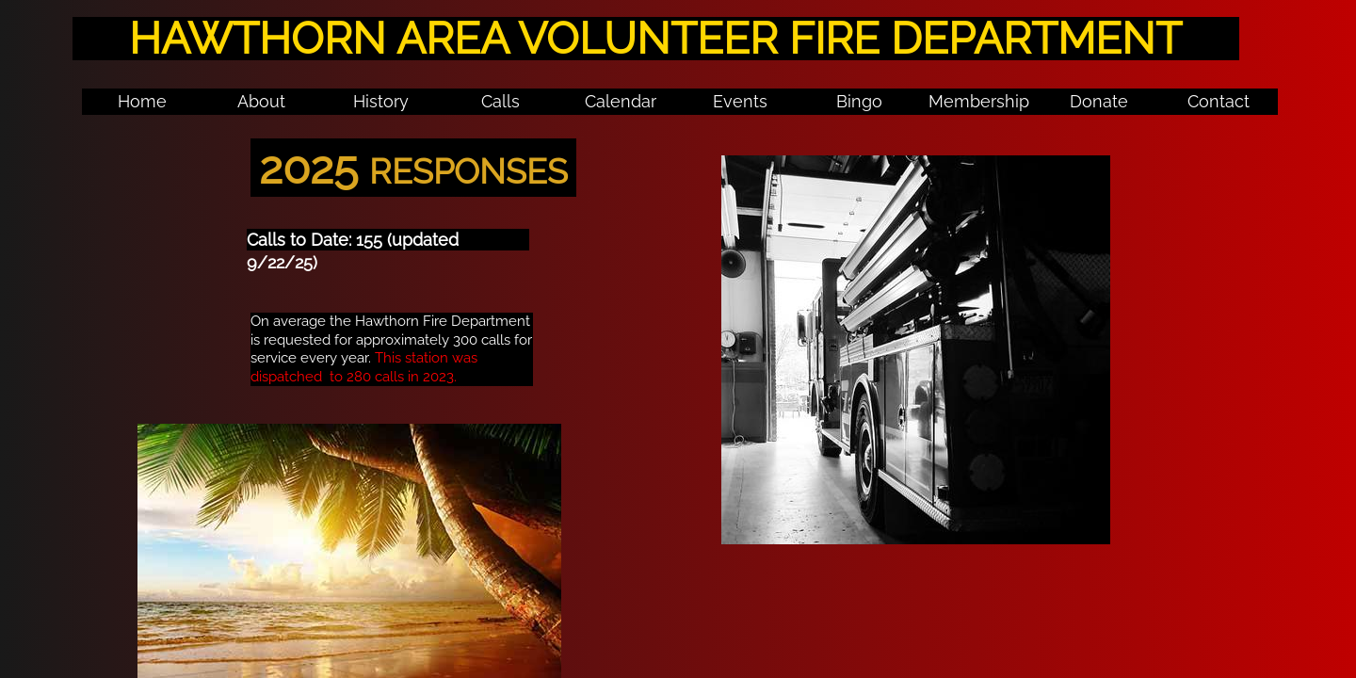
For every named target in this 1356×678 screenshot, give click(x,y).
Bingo (859, 101)
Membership (978, 101)
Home (142, 101)
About (261, 101)
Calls (500, 101)
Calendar (620, 101)
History (381, 101)
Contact (1218, 101)
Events (740, 101)
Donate (1099, 101)
